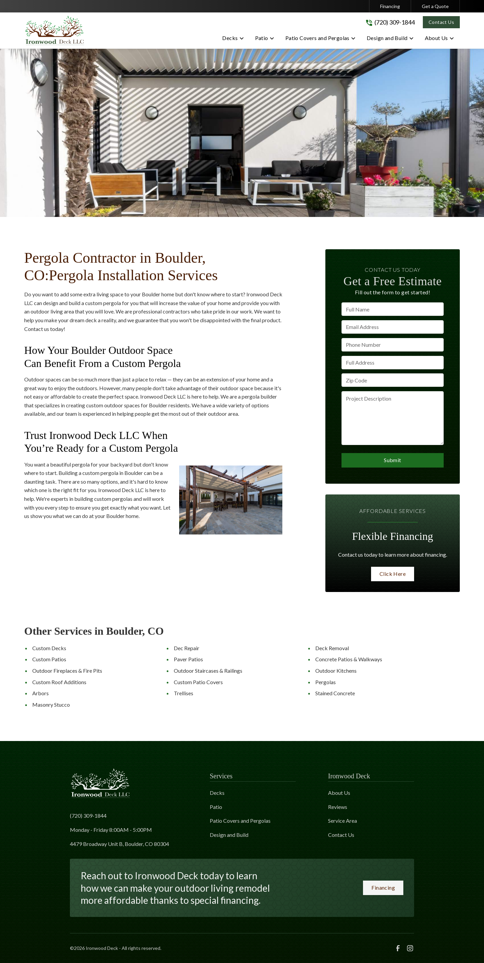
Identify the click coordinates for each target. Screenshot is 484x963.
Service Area (342, 820)
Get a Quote (435, 6)
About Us (339, 792)
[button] (233, 39)
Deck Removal (332, 648)
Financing (390, 6)
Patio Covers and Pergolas (240, 820)
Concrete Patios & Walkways (348, 659)
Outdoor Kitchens (336, 670)
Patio (216, 807)
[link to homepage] (54, 30)
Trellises (183, 693)
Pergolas (325, 682)
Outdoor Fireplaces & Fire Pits (67, 670)
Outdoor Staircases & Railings (208, 670)
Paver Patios (188, 659)
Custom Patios (49, 659)
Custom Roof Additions (59, 682)
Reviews (337, 807)
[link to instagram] (410, 948)
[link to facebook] (398, 948)
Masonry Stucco (51, 704)
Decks (217, 792)
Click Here (392, 573)
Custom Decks (49, 648)
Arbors (40, 693)
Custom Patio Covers (198, 682)
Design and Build (229, 834)
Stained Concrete (335, 693)
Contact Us (441, 22)
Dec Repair (186, 648)
